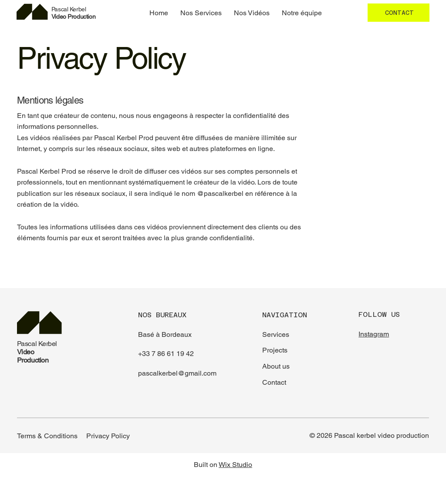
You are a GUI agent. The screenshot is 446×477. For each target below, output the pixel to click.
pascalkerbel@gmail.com (177, 373)
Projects (274, 350)
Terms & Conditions (47, 436)
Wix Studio (235, 464)
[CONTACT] (398, 12)
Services (275, 334)
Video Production (73, 13)
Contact (274, 382)
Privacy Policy (108, 436)
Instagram (373, 334)
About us (276, 366)
